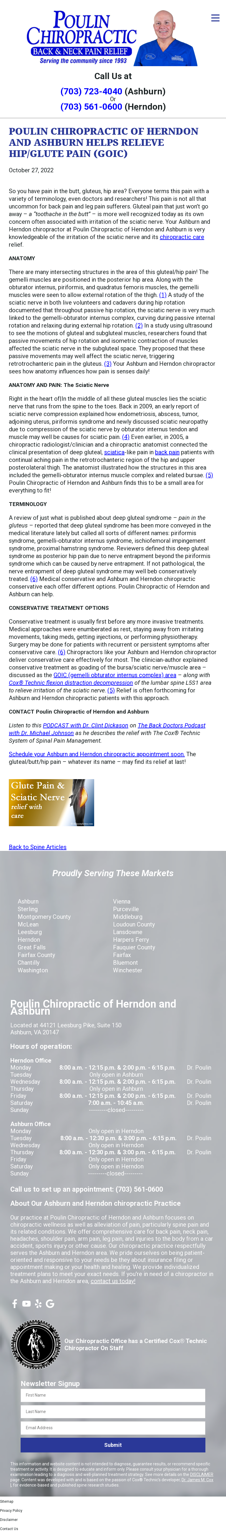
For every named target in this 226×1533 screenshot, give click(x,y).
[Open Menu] (215, 18)
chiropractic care (182, 237)
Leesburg (30, 932)
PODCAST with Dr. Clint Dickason (85, 725)
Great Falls (32, 947)
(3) (108, 363)
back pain (167, 452)
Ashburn (28, 901)
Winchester (127, 970)
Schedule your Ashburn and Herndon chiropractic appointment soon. (97, 754)
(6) (34, 578)
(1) (163, 294)
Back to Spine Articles (38, 847)
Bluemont (125, 962)
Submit (113, 1445)
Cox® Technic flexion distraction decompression (71, 682)
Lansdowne (127, 932)
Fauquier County (134, 947)
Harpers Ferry (131, 939)
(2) (139, 325)
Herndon (29, 939)
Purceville (126, 909)
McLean (28, 924)
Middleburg (127, 916)
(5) (209, 475)
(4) (125, 436)
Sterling (28, 909)
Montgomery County (44, 916)
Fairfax (122, 954)
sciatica (114, 452)
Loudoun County (134, 924)
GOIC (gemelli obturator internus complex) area (115, 675)
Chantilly (28, 962)
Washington (33, 970)
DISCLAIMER (201, 1474)
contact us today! (113, 1281)
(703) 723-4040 (91, 91)
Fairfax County (36, 954)
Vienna (121, 901)
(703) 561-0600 (91, 106)
